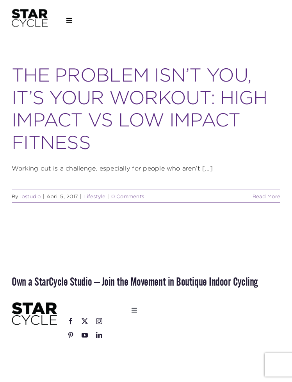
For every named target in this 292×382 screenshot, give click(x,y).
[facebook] (71, 321)
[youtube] (85, 335)
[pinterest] (71, 335)
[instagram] (99, 321)
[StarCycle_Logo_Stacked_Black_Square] (30, 11)
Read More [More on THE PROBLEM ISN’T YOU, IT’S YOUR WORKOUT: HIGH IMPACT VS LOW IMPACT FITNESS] (266, 196)
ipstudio (30, 196)
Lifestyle (94, 196)
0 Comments (127, 196)
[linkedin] (99, 335)
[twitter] (85, 321)
